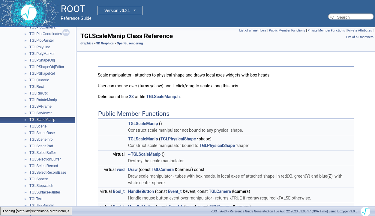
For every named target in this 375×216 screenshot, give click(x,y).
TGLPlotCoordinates (45, 34)
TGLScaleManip (42, 120)
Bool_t (118, 191)
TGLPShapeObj (42, 60)
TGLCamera (163, 169)
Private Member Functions (326, 30)
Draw (133, 169)
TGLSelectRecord (43, 166)
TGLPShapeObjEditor (46, 67)
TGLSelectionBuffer (45, 159)
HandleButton (141, 191)
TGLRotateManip (43, 100)
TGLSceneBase (42, 133)
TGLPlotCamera (42, 27)
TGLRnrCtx (38, 93)
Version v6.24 (117, 10)
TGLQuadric (39, 80)
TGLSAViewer (40, 113)
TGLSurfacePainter (44, 192)
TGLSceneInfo (40, 139)
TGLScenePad (41, 146)
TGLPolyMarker (42, 54)
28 (131, 96)
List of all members (253, 30)
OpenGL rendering (130, 43)
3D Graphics (105, 43)
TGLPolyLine (39, 47)
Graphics (86, 43)
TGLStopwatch (41, 186)
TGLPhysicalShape (178, 138)
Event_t (175, 191)
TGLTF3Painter (41, 205)
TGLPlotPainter (41, 40)
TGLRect (36, 87)
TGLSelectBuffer (42, 153)
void (120, 169)
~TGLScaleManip (144, 154)
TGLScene (37, 126)
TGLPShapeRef (42, 73)
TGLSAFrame (40, 106)
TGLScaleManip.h (163, 96)
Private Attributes (359, 30)
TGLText (36, 199)
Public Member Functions (287, 30)
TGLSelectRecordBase (47, 172)
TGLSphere (38, 179)
